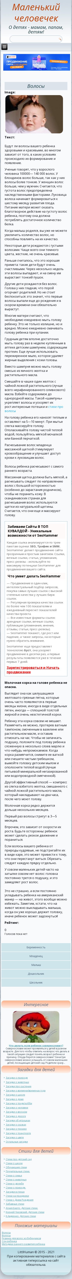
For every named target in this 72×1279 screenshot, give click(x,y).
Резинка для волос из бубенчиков (21, 1238)
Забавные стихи (15, 1204)
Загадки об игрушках (18, 1120)
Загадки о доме (15, 1099)
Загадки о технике (16, 1128)
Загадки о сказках (16, 1124)
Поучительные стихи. (18, 1171)
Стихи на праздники (17, 1195)
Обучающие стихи (16, 1167)
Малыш (36, 965)
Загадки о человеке (17, 1107)
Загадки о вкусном (16, 1111)
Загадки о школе (15, 1094)
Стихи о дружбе (15, 1183)
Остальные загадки (17, 1141)
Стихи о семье (14, 1175)
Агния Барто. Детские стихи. (22, 1208)
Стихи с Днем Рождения (19, 1199)
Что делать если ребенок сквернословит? (36, 1045)
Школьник (36, 982)
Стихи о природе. (16, 1187)
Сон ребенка (9, 1241)
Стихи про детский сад (18, 1159)
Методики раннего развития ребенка (23, 1244)
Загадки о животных (17, 1082)
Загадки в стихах (15, 1191)
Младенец (36, 956)
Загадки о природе (17, 1077)
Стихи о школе (14, 1163)
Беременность (36, 947)
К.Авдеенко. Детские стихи (21, 1216)
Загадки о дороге (16, 1116)
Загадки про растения (18, 1086)
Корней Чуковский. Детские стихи (25, 1212)
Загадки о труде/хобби (19, 1103)
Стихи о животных (16, 1179)
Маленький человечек (36, 12)
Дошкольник (36, 973)
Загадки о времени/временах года (26, 1090)
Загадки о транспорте (18, 1133)
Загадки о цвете (15, 1137)
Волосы (6, 1232)
